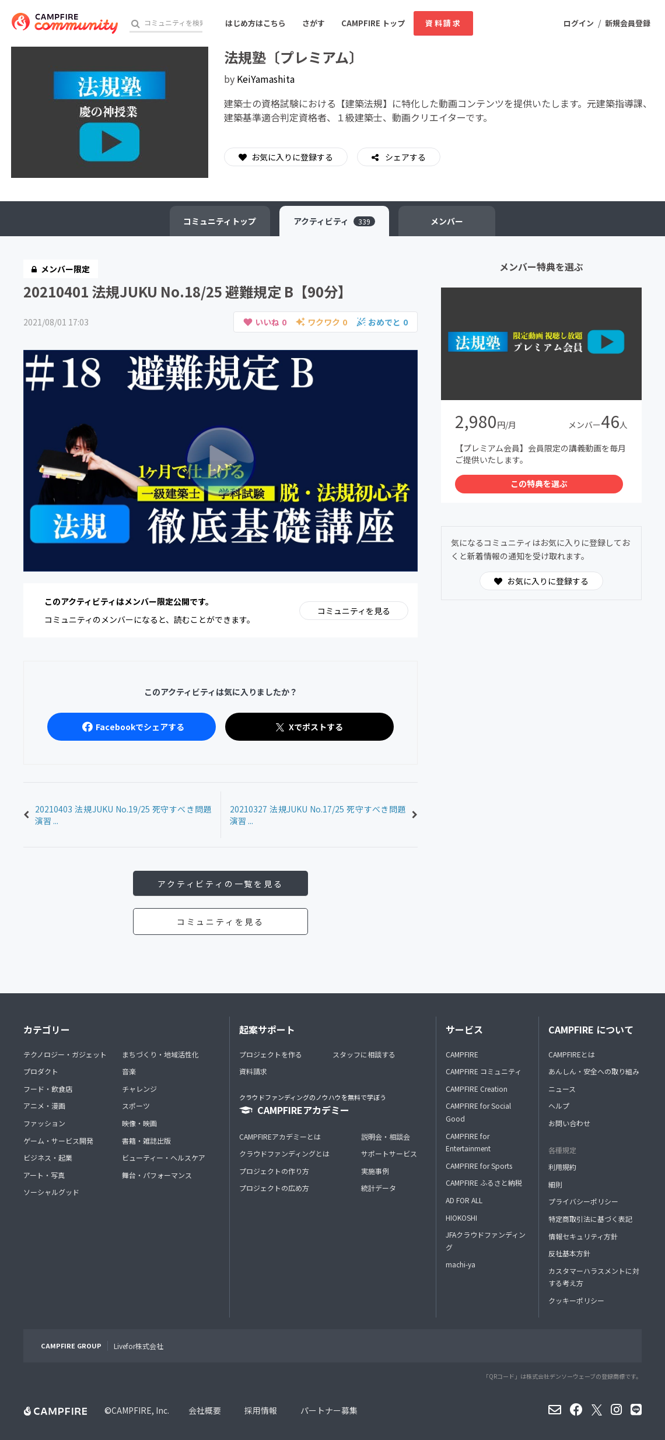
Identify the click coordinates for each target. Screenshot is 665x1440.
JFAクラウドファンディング (486, 1240)
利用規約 (562, 1167)
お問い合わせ (569, 1123)
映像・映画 (139, 1123)
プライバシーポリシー (583, 1202)
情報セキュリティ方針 (583, 1236)
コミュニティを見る (353, 610)
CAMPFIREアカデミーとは (280, 1136)
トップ (219, 221)
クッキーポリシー (576, 1300)
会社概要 (204, 1410)
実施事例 (375, 1171)
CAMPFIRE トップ (373, 23)
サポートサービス (389, 1153)
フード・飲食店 (47, 1089)
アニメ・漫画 (44, 1106)
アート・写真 (44, 1175)
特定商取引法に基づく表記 (590, 1219)
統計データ (378, 1188)
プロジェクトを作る (270, 1054)
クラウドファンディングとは (284, 1153)
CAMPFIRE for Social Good (478, 1112)
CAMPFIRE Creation (477, 1089)
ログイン (579, 23)
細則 (555, 1184)
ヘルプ (558, 1106)
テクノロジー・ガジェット (65, 1054)
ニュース (562, 1089)
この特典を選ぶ (539, 484)
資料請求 (443, 23)
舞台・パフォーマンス (157, 1175)
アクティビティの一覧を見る (220, 883)
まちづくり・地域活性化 (160, 1054)
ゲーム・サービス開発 (58, 1140)
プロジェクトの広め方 (274, 1188)
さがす (313, 23)
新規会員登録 (627, 23)
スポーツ (136, 1106)
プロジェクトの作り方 (274, 1171)
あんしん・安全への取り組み (593, 1071)
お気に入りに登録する (286, 157)
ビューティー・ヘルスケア (163, 1157)
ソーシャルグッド (51, 1192)
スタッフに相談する (364, 1054)
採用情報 (260, 1410)
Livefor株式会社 (138, 1346)
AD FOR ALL (464, 1200)
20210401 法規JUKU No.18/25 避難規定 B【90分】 (187, 291)
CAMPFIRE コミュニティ (484, 1071)
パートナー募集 (329, 1410)
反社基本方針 (569, 1253)
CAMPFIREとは (571, 1054)
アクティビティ (334, 221)
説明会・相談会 (385, 1136)
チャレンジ (139, 1089)
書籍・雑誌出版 (146, 1140)
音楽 (129, 1071)
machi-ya (460, 1265)
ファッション (44, 1123)
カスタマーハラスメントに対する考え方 (593, 1277)
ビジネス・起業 (47, 1157)
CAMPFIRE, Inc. (140, 1410)
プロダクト (40, 1071)
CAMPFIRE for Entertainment (468, 1142)
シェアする (404, 157)
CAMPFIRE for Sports (479, 1166)
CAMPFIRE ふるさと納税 (484, 1183)
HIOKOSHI (461, 1217)
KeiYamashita (266, 79)
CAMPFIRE (462, 1054)
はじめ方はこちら (255, 23)
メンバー (447, 221)
